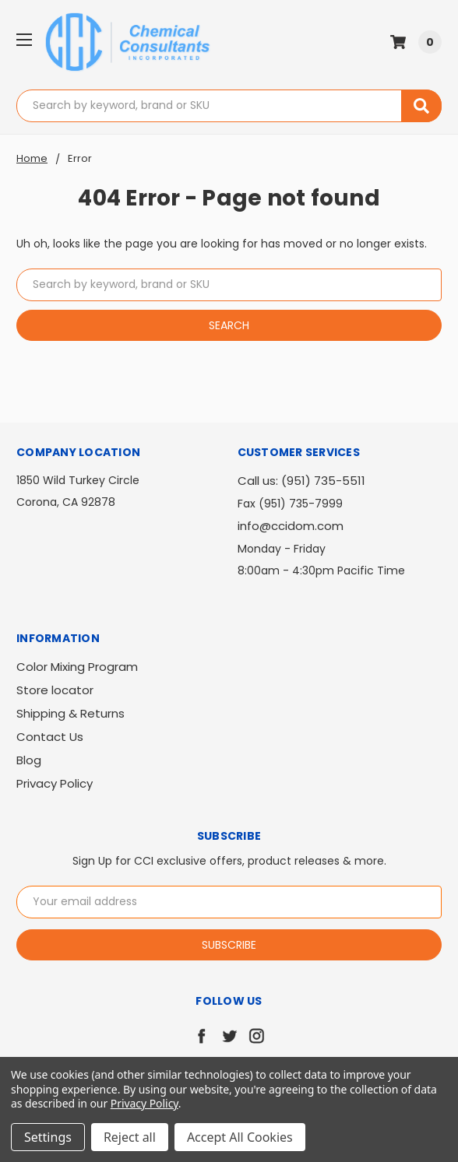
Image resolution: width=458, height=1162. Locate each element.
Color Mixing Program (77, 666)
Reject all (130, 1137)
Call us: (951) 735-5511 (301, 480)
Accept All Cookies (240, 1137)
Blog (28, 760)
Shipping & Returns (70, 713)
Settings (48, 1137)
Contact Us (49, 736)
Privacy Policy (54, 783)
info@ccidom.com (291, 526)
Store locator (54, 690)
